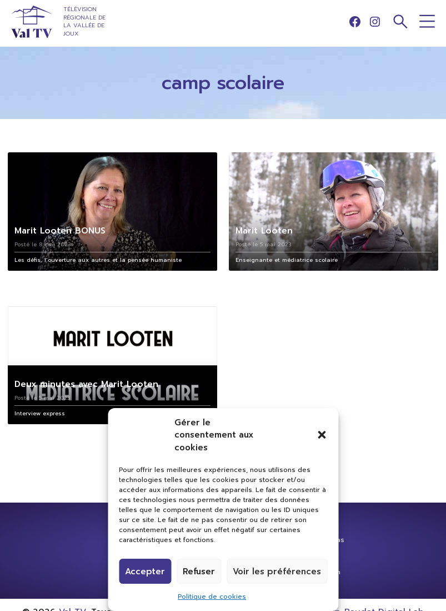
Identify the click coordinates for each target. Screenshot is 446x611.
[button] (321, 434)
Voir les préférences (277, 571)
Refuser (199, 571)
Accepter (145, 571)
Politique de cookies (212, 597)
